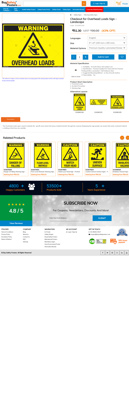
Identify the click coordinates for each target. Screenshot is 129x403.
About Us (26, 234)
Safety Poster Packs (44, 9)
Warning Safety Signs (90, 15)
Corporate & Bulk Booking (94, 9)
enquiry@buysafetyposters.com (100, 234)
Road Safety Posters (51, 237)
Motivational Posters (51, 239)
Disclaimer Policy (6, 237)
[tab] (16, 223)
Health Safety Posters (28, 9)
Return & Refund (6, 239)
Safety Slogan (49, 234)
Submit (102, 218)
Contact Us (26, 237)
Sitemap (25, 242)
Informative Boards (78, 9)
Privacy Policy (5, 234)
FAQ (24, 239)
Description (10, 119)
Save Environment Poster (52, 244)
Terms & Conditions (7, 232)
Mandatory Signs (50, 242)
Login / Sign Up (99, 3)
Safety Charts (56, 9)
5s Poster (48, 232)
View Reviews (16, 223)
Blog (24, 232)
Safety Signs (67, 9)
